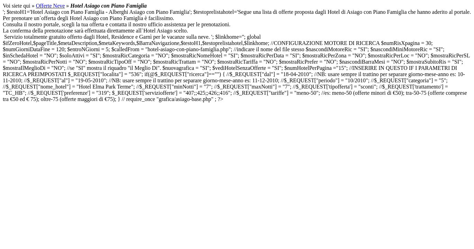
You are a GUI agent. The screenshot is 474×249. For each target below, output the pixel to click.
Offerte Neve (50, 6)
